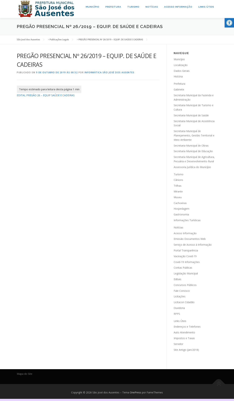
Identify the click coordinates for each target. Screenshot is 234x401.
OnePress (135, 392)
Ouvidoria (179, 308)
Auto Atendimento (184, 332)
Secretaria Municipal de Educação (193, 151)
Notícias (152, 6)
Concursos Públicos (185, 285)
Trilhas (177, 185)
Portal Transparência (186, 250)
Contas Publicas (183, 267)
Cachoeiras (180, 203)
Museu (178, 197)
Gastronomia (181, 214)
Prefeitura (113, 6)
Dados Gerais (182, 70)
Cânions (178, 180)
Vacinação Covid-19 (185, 256)
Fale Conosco (182, 290)
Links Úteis (206, 6)
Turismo (133, 6)
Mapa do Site (24, 373)
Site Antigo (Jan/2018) (186, 349)
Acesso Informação (178, 6)
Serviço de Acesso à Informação (193, 244)
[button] (229, 22)
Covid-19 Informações (187, 262)
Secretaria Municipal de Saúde (191, 115)
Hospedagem (181, 208)
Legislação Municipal (186, 273)
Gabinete (179, 89)
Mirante (178, 191)
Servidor (178, 343)
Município (92, 6)
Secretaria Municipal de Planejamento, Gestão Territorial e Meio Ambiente (194, 135)
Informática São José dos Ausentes (109, 72)
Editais (177, 279)
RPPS (177, 313)
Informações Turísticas (187, 220)
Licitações (179, 296)
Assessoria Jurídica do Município (192, 167)
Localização (181, 65)
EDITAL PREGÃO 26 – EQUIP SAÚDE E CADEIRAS (46, 95)
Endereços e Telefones (187, 326)
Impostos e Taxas (184, 338)
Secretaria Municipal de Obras (191, 145)
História (178, 76)
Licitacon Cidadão (184, 302)
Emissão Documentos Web (190, 239)
